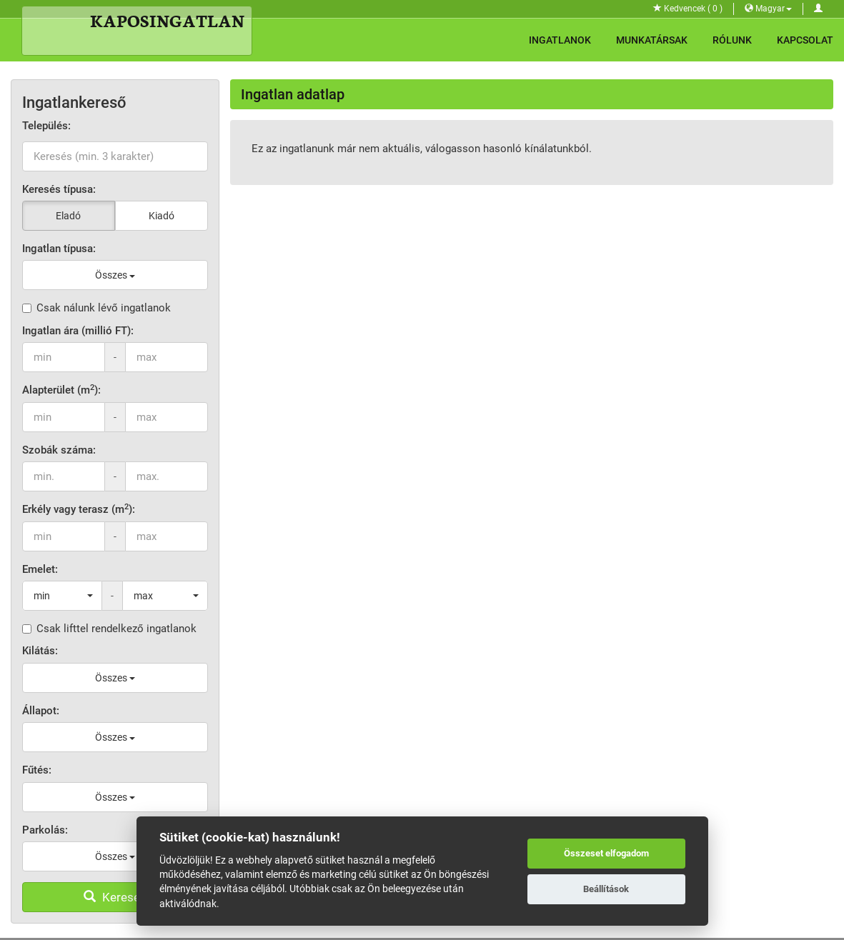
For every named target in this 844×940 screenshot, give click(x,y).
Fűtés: (36, 770)
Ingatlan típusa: (59, 248)
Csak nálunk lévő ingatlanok (96, 307)
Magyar (768, 9)
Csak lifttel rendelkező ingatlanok (109, 628)
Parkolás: (45, 830)
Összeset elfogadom (606, 853)
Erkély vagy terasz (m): (78, 509)
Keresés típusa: (59, 189)
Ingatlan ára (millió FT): (78, 330)
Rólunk (732, 40)
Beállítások (606, 889)
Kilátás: (40, 650)
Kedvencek (688, 9)
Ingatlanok (560, 40)
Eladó (68, 215)
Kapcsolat (805, 40)
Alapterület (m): (61, 389)
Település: (46, 125)
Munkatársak (651, 40)
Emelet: (40, 569)
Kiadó (161, 215)
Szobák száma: (59, 450)
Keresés (115, 897)
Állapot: (40, 710)
